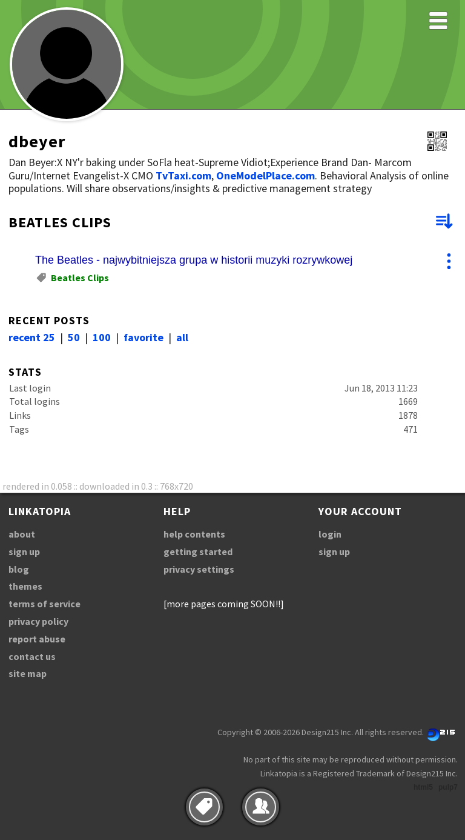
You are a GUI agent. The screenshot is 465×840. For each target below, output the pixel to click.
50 (74, 337)
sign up (24, 551)
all (182, 337)
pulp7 (448, 787)
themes (25, 586)
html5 (423, 787)
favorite (143, 337)
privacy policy (38, 621)
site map (27, 673)
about (21, 534)
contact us (32, 656)
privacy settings (198, 569)
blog (18, 569)
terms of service (44, 604)
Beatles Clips (80, 278)
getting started (197, 551)
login (329, 534)
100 (102, 337)
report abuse (36, 639)
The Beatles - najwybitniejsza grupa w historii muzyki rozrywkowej (193, 260)
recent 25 (31, 337)
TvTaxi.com (183, 175)
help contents (194, 534)
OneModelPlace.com (265, 175)
